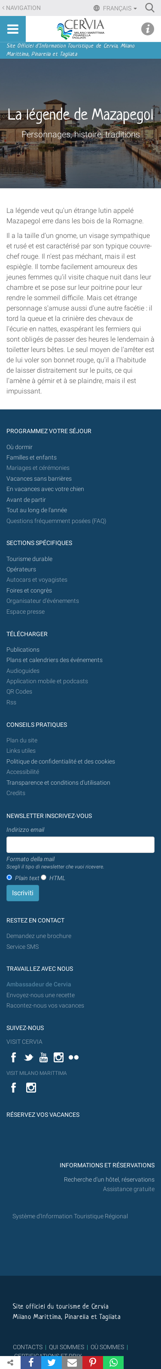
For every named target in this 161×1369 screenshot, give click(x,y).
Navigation (23, 8)
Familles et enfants (31, 457)
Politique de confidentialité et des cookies (60, 761)
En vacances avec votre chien (45, 489)
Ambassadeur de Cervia (38, 984)
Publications (22, 649)
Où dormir (19, 447)
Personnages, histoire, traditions (80, 134)
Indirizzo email (25, 829)
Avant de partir (26, 500)
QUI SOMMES (66, 1347)
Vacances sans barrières (39, 478)
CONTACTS (28, 1347)
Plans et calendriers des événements (54, 660)
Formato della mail (55, 863)
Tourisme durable (29, 559)
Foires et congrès (29, 590)
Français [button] (119, 8)
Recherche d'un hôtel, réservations (109, 1179)
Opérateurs (21, 569)
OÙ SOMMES (107, 1347)
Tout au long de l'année (36, 510)
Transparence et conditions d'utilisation (58, 782)
